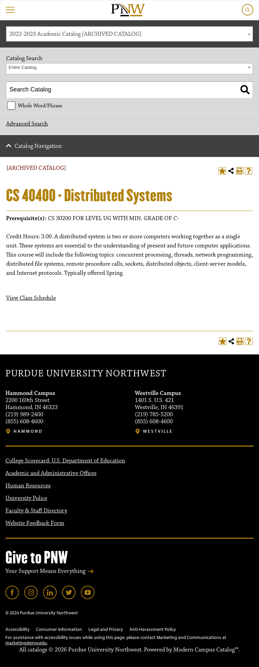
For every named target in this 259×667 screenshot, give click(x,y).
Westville (158, 431)
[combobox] (129, 34)
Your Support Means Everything (45, 571)
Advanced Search (27, 124)
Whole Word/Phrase (40, 105)
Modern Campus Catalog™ (205, 649)
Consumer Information (59, 629)
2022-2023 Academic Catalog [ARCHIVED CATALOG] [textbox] (75, 34)
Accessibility (17, 629)
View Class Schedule (31, 298)
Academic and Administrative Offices (50, 473)
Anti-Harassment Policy (153, 629)
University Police (26, 498)
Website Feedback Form (34, 523)
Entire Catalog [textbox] (22, 67)
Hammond (28, 431)
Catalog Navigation (38, 146)
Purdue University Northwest (85, 373)
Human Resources (28, 485)
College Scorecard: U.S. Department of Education (65, 460)
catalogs (37, 649)
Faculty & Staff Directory (36, 510)
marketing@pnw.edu (26, 643)
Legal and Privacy (105, 629)
